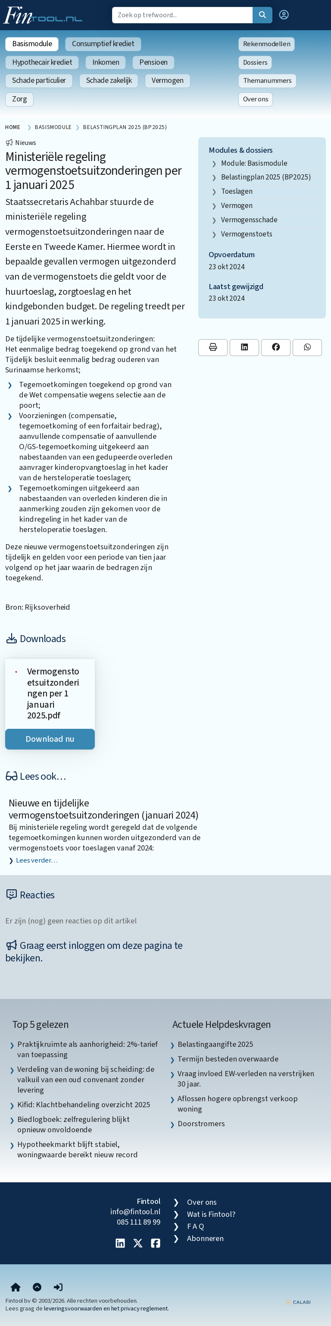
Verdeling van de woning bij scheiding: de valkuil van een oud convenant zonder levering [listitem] (85, 1080)
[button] (284, 15)
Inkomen (105, 62)
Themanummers (267, 81)
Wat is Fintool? (211, 1214)
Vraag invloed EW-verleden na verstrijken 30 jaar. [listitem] (246, 1079)
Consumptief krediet (103, 43)
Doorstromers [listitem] (201, 1123)
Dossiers (255, 62)
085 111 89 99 (138, 1222)
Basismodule (32, 43)
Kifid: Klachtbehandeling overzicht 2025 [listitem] (83, 1104)
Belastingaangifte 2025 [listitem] (215, 1044)
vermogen (237, 205)
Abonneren (205, 1238)
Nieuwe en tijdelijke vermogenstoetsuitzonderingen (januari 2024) (103, 809)
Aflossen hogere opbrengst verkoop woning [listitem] (238, 1104)
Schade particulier (39, 80)
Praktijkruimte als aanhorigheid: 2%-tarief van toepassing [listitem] (87, 1049)
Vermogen (167, 80)
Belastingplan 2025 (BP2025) (266, 177)
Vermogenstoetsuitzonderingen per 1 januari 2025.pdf (53, 693)
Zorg (19, 99)
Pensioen (153, 62)
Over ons (256, 99)
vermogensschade (249, 219)
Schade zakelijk (108, 80)
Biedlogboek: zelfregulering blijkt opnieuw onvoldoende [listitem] (73, 1124)
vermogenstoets (246, 234)
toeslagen (237, 191)
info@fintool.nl (135, 1211)
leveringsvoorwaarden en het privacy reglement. (106, 1308)
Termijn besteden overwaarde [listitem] (228, 1059)
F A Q (195, 1226)
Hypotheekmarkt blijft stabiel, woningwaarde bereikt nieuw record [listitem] (77, 1149)
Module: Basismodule (254, 163)
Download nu (50, 739)
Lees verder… (37, 860)
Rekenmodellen (266, 44)
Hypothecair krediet (42, 62)
